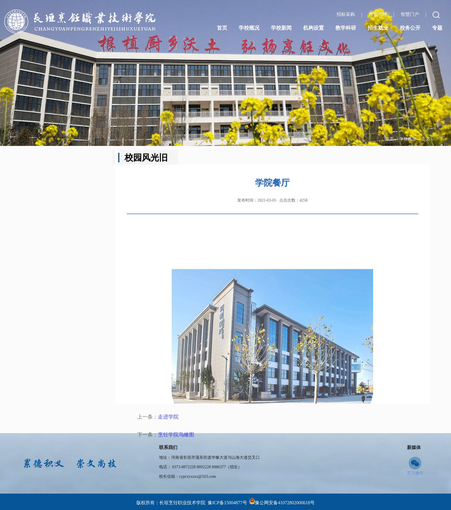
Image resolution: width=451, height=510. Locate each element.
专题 (437, 28)
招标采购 (346, 14)
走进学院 (168, 471)
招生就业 (378, 28)
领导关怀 (51, 235)
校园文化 (51, 209)
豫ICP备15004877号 (227, 502)
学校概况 (408, 139)
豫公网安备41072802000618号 (285, 502)
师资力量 (51, 285)
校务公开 (410, 28)
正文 (426, 139)
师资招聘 (378, 14)
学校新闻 (281, 28)
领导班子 (51, 184)
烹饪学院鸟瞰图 (176, 489)
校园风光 (51, 311)
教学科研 (345, 28)
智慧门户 (410, 14)
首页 (390, 139)
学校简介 (51, 159)
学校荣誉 (51, 260)
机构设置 (313, 28)
